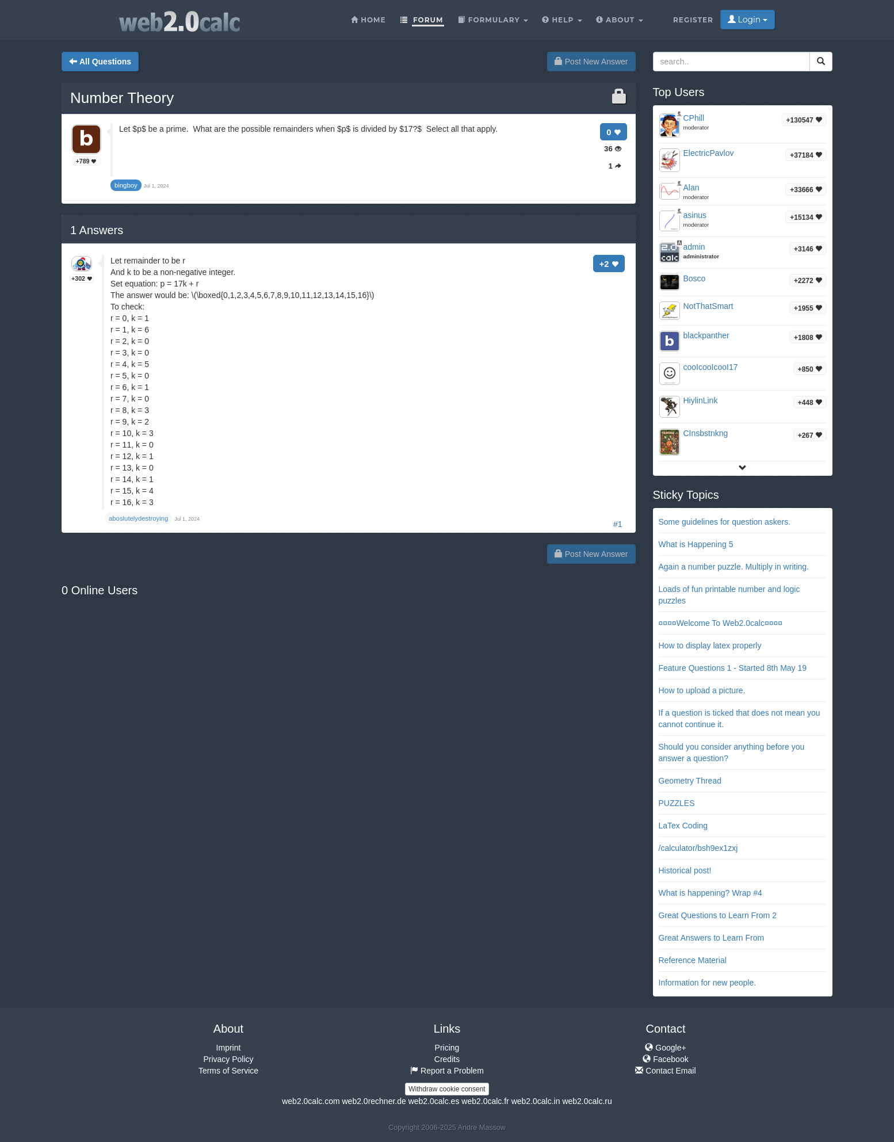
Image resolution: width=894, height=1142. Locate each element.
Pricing (447, 1047)
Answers (96, 230)
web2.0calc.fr (485, 1101)
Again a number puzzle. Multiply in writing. (734, 566)
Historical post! (685, 870)
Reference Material (693, 960)
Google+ (665, 1047)
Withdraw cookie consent (446, 1089)
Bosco (694, 278)
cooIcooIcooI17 (710, 367)
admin (694, 246)
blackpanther (706, 335)
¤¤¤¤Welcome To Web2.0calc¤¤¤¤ (721, 623)
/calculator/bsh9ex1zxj (698, 848)
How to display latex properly (710, 645)
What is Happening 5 (696, 544)
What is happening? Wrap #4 (710, 892)
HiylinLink (700, 400)
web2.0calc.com (310, 1101)
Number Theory (122, 97)
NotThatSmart (708, 306)
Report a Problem (447, 1070)
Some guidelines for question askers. (725, 521)
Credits (447, 1059)
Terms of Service (228, 1070)
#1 (617, 524)
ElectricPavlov (708, 153)
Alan (691, 187)
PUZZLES (677, 803)
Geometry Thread (690, 780)
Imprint (228, 1047)
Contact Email (665, 1070)
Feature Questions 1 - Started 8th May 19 (733, 668)
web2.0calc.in (535, 1101)
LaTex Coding (683, 825)
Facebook (665, 1059)
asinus (694, 215)
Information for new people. (708, 982)
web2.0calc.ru (587, 1101)
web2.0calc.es (434, 1101)
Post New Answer (591, 61)
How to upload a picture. (702, 690)
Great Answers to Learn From (712, 937)
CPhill (694, 118)
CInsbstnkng (705, 433)
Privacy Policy (228, 1059)
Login (747, 19)
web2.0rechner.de (374, 1101)
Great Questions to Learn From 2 (718, 915)
